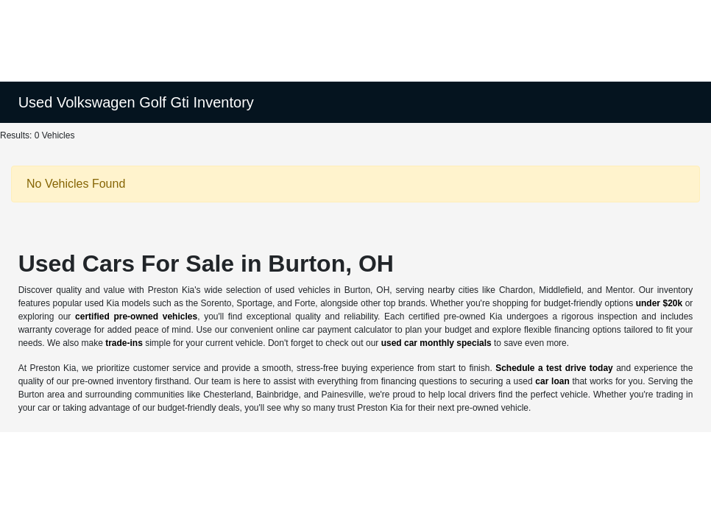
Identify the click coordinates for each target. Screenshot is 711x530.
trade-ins (124, 343)
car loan (552, 381)
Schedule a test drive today (554, 368)
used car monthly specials (436, 343)
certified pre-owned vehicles (136, 316)
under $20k (659, 303)
